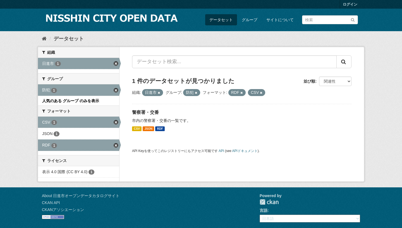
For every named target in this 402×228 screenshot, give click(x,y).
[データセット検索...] (234, 61)
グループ (249, 20)
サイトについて (280, 20)
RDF (160, 128)
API (221, 151)
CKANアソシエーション (63, 209)
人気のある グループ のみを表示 (70, 101)
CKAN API (51, 202)
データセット (221, 20)
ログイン (350, 4)
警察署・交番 (145, 112)
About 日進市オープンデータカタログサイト (80, 195)
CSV (137, 128)
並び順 (309, 81)
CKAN (269, 202)
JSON (148, 128)
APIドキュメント (245, 151)
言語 (263, 210)
